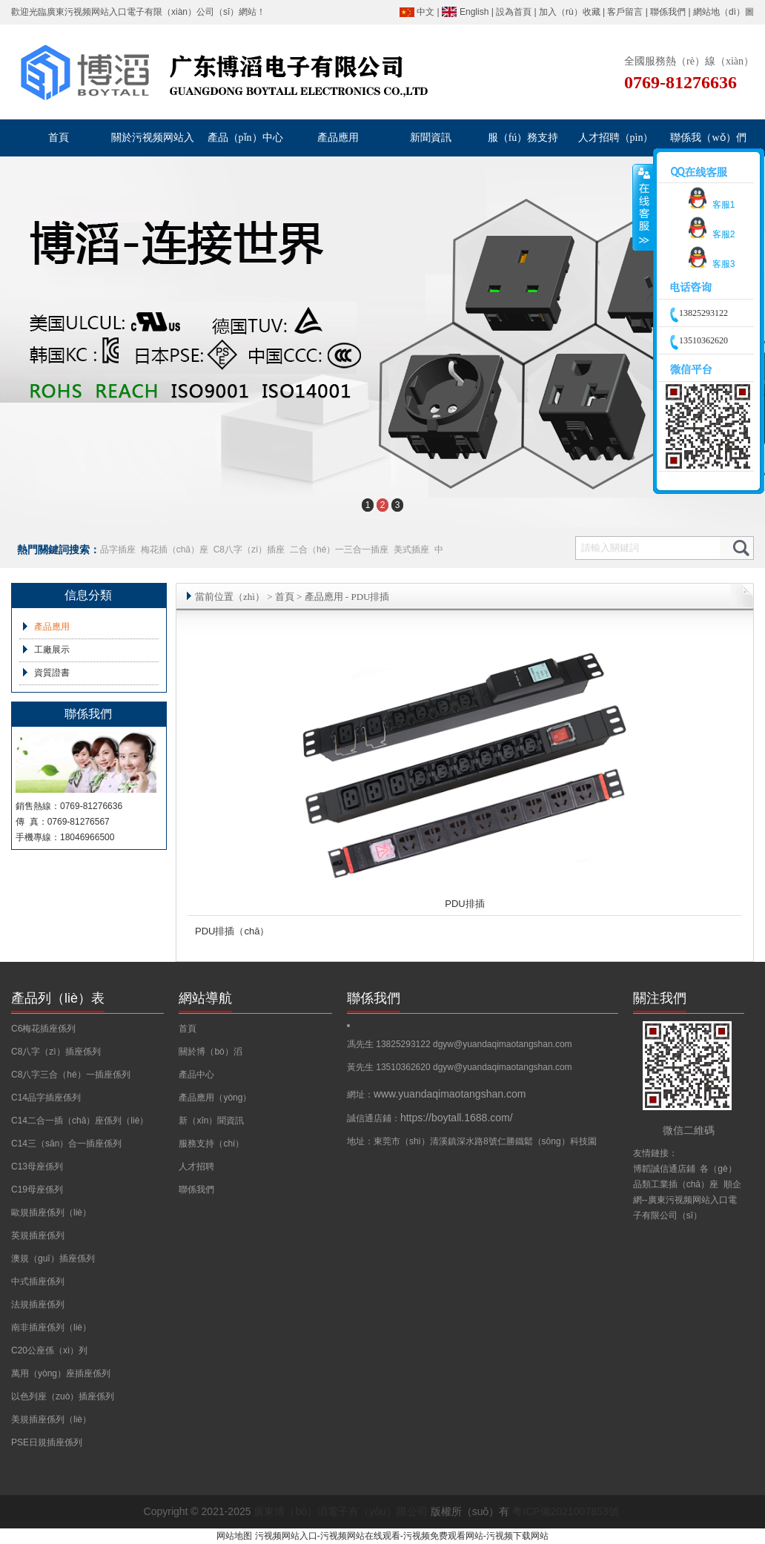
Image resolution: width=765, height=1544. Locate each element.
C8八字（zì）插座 (249, 549)
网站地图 (234, 1536)
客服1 (709, 204)
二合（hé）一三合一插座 (339, 549)
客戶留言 (625, 12)
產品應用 (52, 626)
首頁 (284, 596)
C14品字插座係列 (46, 1097)
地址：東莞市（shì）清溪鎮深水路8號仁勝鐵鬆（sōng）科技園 (472, 1141)
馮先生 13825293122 (390, 1044)
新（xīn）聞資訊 (211, 1120)
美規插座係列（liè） (51, 1419)
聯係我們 (668, 12)
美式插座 (411, 549)
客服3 (709, 264)
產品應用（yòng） (215, 1097)
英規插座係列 (37, 1235)
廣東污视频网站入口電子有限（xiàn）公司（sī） (143, 12)
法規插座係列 (37, 1304)
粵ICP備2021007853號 (565, 1511)
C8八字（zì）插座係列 (56, 1051)
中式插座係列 (37, 1281)
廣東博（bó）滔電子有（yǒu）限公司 (340, 1511)
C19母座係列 (37, 1189)
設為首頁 (513, 12)
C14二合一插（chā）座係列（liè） (79, 1120)
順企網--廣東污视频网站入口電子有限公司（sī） (687, 1200)
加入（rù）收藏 (569, 12)
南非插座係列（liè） (51, 1327)
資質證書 (52, 672)
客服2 (709, 234)
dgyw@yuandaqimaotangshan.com (502, 1044)
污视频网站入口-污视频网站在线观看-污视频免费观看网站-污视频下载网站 (402, 1536)
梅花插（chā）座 (174, 549)
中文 (425, 12)
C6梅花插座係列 (43, 1028)
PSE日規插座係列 (46, 1442)
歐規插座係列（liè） (51, 1212)
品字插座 (118, 549)
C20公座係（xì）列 (49, 1350)
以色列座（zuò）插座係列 (62, 1396)
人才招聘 (196, 1166)
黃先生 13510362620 (390, 1067)
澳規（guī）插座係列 (53, 1258)
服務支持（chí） (211, 1143)
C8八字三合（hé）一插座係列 (70, 1074)
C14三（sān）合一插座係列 (66, 1143)
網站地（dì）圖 (723, 12)
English (474, 12)
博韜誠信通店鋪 (664, 1169)
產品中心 (196, 1074)
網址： (436, 1094)
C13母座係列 (37, 1166)
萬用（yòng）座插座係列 (60, 1373)
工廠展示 (52, 649)
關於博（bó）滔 (210, 1051)
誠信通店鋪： (430, 1118)
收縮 (643, 207)
